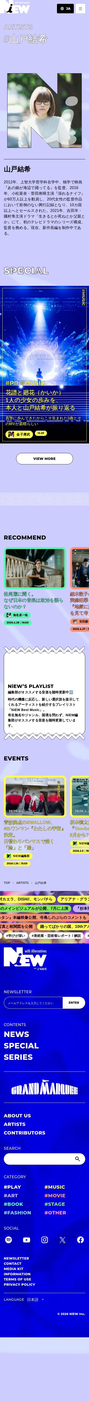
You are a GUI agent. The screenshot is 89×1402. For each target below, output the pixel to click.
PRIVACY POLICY (19, 1284)
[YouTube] (26, 1240)
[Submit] (78, 1159)
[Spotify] (8, 1240)
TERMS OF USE (17, 1279)
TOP (7, 883)
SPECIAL (21, 1045)
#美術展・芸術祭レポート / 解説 (58, 936)
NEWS (16, 1034)
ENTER (74, 1002)
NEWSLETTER (18, 992)
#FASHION (17, 1213)
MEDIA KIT (13, 1269)
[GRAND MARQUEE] (44, 1087)
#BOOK (13, 1204)
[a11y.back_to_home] (15, 8)
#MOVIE (55, 1195)
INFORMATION (17, 1274)
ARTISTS (15, 1124)
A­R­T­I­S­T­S (22, 883)
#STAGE (55, 1204)
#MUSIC (55, 1187)
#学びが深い (17, 936)
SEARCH (12, 1148)
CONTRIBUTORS (24, 1133)
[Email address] (33, 1003)
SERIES (18, 1057)
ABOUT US (17, 1116)
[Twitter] (62, 1240)
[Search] (44, 1159)
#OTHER (55, 1213)
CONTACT (13, 1263)
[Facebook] (80, 1240)
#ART (11, 1195)
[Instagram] (44, 1240)
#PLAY (12, 1187)
